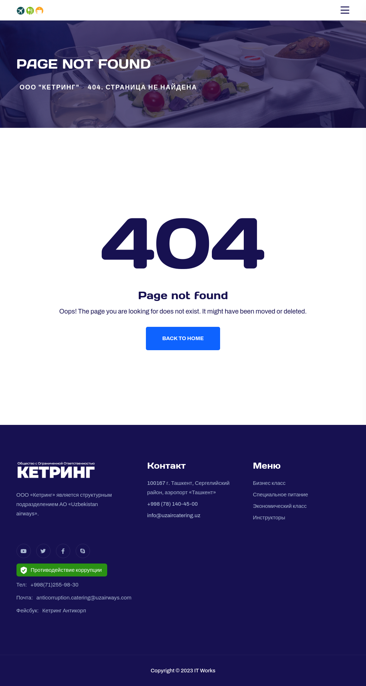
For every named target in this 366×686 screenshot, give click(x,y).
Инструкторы (269, 517)
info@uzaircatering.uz (173, 515)
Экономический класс (279, 506)
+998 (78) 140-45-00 (172, 504)
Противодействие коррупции (61, 570)
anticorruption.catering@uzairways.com (84, 598)
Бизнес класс (269, 483)
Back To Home (183, 338)
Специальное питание (280, 494)
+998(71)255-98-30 (54, 585)
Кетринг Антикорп (64, 610)
